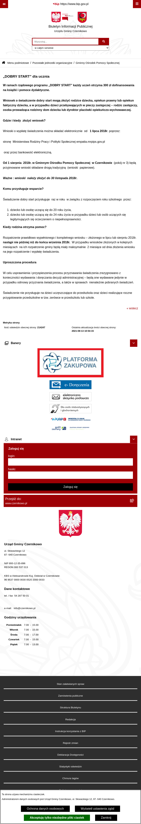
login (11, 456)
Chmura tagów (70, 778)
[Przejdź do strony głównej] (70, 23)
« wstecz (132, 308)
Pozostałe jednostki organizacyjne (52, 62)
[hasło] (70, 475)
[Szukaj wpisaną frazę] (104, 41)
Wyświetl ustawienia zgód (97, 808)
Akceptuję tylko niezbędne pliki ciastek (57, 817)
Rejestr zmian (70, 743)
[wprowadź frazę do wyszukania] (65, 41)
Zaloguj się (70, 486)
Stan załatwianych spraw (70, 684)
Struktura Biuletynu (70, 707)
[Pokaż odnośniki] (4, 4)
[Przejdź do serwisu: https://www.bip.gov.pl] (70, 4)
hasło (11, 469)
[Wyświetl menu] (137, 4)
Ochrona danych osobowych (45, 808)
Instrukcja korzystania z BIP (70, 731)
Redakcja (70, 719)
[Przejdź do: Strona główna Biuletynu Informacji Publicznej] (3, 63)
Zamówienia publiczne (70, 695)
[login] (70, 462)
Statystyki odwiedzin (70, 766)
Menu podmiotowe (18, 62)
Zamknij (106, 817)
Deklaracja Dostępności (70, 754)
